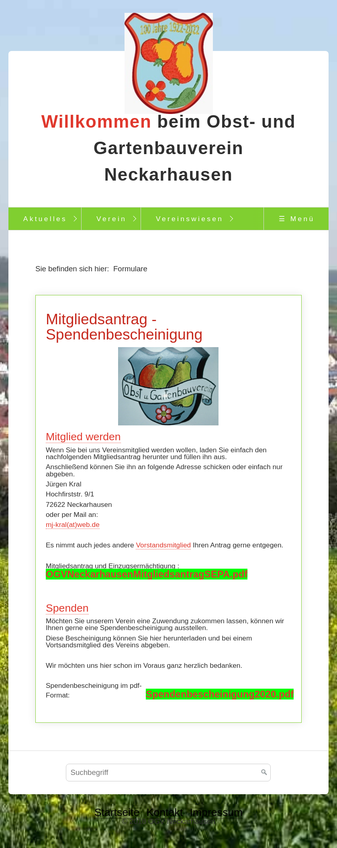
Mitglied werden (83, 437)
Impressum (216, 812)
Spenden (67, 608)
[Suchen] (264, 772)
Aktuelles (45, 219)
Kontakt (165, 812)
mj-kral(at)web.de (73, 525)
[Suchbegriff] (168, 772)
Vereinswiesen (189, 219)
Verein (111, 219)
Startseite (117, 812)
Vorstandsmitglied (163, 545)
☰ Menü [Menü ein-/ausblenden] (297, 219)
